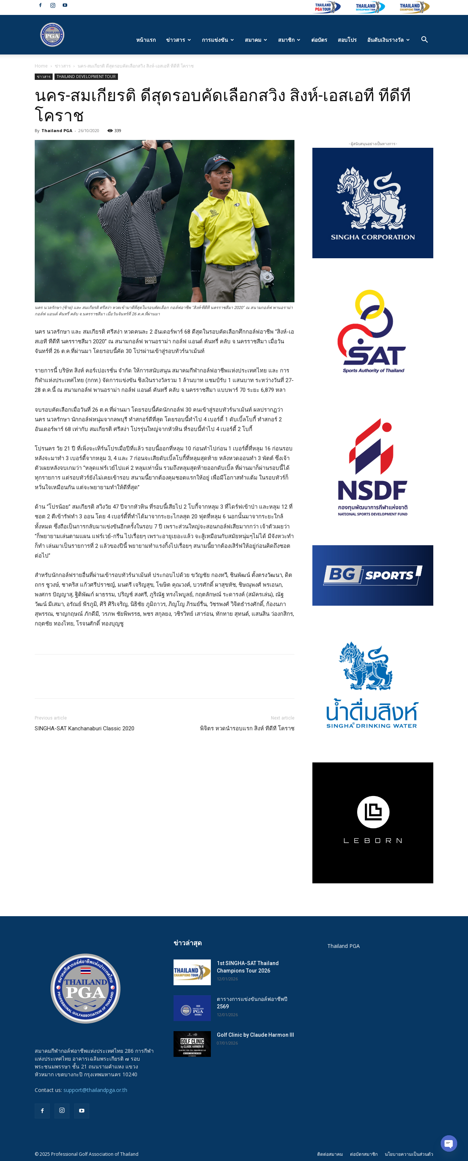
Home (41, 66)
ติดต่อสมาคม (330, 1154)
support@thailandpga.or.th (95, 1089)
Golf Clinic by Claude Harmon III (255, 1035)
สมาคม (256, 39)
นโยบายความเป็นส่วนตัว (409, 1154)
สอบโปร (347, 39)
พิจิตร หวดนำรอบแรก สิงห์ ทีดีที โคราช (247, 728)
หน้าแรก (146, 39)
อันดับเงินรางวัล (388, 39)
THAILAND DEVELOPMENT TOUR (86, 76)
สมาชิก (289, 39)
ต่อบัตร (319, 39)
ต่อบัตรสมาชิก (364, 1154)
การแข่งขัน (218, 39)
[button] (424, 40)
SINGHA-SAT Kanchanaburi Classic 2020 (84, 728)
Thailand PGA (56, 130)
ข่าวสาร (178, 39)
